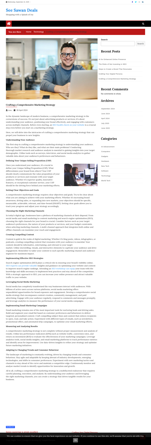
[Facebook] (132, 2)
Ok (75, 440)
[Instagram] (139, 2)
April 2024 (105, 118)
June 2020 (105, 128)
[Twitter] (136, 2)
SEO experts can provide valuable (21, 265)
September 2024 (108, 109)
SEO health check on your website (68, 125)
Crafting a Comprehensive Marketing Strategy (117, 79)
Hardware (105, 161)
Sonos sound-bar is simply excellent (22, 432)
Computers (105, 151)
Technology (10, 427)
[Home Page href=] (9, 24)
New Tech (105, 166)
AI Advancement (107, 147)
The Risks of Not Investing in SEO (113, 64)
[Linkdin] (142, 2)
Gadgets (104, 156)
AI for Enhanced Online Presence (112, 59)
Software (104, 171)
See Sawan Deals (22, 10)
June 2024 (105, 114)
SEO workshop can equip (63, 268)
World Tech (105, 181)
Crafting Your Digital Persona (85, 432)
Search (104, 40)
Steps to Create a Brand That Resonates (115, 69)
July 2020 (105, 123)
